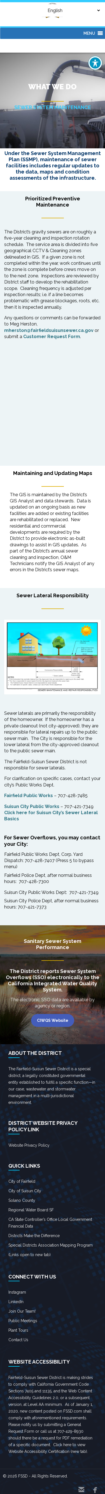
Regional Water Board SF (31, 1210)
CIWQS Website (52, 1020)
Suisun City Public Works (31, 806)
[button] (89, 33)
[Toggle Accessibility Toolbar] (95, 63)
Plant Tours (18, 1330)
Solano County (21, 1200)
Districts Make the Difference (34, 1235)
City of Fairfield (21, 1181)
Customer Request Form (51, 336)
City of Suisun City (24, 1191)
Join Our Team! (22, 1311)
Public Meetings (22, 1321)
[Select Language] (69, 10)
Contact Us (18, 1340)
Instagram (17, 1292)
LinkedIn (16, 1301)
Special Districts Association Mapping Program (50, 1245)
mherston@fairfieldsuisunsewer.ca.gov (49, 330)
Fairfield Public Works (28, 795)
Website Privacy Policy (29, 1145)
